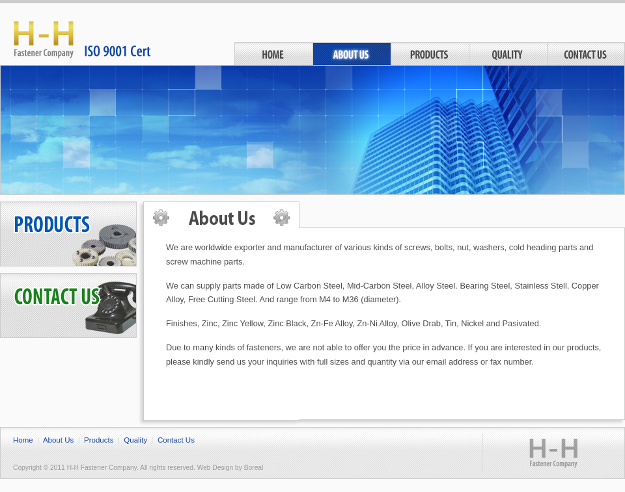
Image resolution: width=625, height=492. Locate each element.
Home (273, 53)
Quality (508, 53)
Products (430, 53)
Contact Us (586, 53)
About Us (351, 53)
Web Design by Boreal (230, 467)
